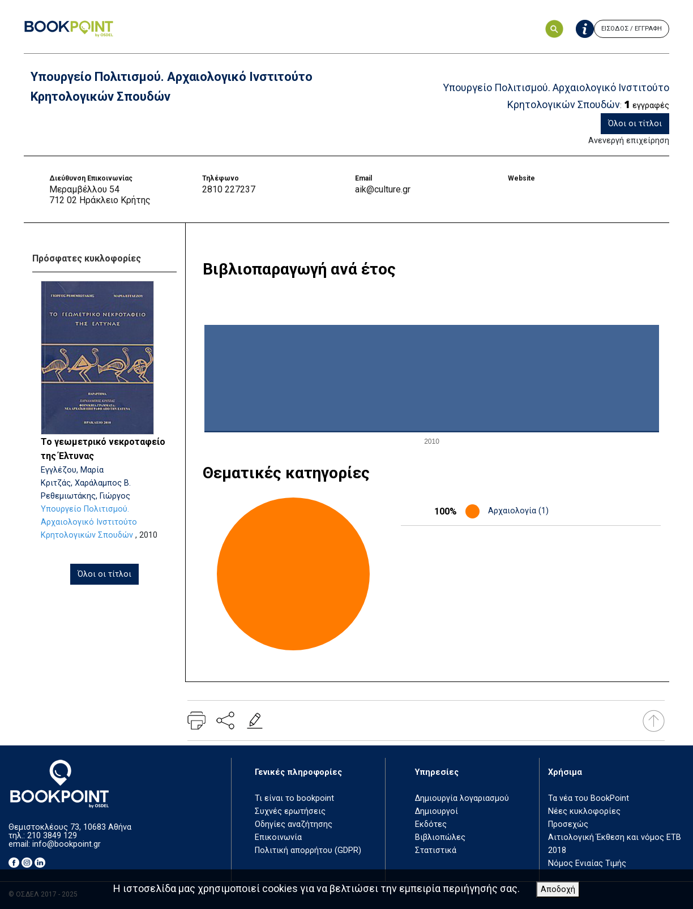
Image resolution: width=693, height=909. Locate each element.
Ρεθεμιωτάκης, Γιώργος (85, 496)
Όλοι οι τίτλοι (635, 123)
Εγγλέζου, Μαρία (72, 470)
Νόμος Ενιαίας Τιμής (587, 863)
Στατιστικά (435, 850)
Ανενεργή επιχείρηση (628, 140)
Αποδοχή (558, 889)
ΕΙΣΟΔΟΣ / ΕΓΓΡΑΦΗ (631, 28)
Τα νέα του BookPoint (588, 798)
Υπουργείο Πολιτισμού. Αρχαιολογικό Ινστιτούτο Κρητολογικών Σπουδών (89, 522)
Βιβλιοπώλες (440, 837)
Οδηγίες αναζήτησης (293, 824)
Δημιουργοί (436, 811)
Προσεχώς (568, 824)
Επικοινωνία (278, 837)
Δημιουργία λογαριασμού (462, 798)
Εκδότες (431, 824)
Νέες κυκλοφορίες (584, 811)
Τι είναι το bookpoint (294, 798)
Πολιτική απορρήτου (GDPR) (308, 850)
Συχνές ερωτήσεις (290, 811)
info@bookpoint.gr (66, 844)
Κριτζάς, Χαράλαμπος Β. (86, 483)
